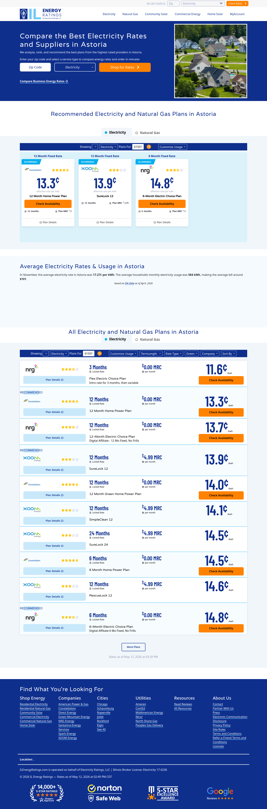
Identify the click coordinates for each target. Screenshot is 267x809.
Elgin (100, 725)
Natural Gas (130, 14)
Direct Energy (67, 712)
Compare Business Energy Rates (44, 81)
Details (50, 222)
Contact (218, 704)
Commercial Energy (187, 14)
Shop (124, 67)
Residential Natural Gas (35, 708)
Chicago (102, 704)
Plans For (125, 147)
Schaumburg (105, 708)
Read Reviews (183, 704)
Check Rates (237, 3)
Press (216, 712)
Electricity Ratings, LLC (95, 770)
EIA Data (129, 283)
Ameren (141, 704)
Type (172, 353)
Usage (171, 146)
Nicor (139, 717)
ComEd (140, 708)
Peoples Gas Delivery (149, 725)
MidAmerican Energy (149, 712)
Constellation (67, 708)
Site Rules (219, 729)
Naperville (103, 712)
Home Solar (215, 14)
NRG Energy (66, 721)
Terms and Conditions (227, 734)
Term (149, 353)
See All (101, 729)
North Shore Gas (146, 721)
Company (208, 354)
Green (190, 354)
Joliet (100, 717)
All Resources (183, 708)
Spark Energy (67, 734)
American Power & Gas (73, 704)
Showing (85, 147)
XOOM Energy (67, 738)
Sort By (227, 354)
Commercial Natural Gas (36, 721)
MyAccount (237, 14)
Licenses (218, 746)
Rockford (103, 721)
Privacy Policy (222, 725)
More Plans (133, 647)
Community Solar (156, 14)
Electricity (109, 14)
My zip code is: (156, 3)
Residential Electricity (34, 704)
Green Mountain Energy (74, 717)
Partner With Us (223, 708)
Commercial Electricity (34, 717)
